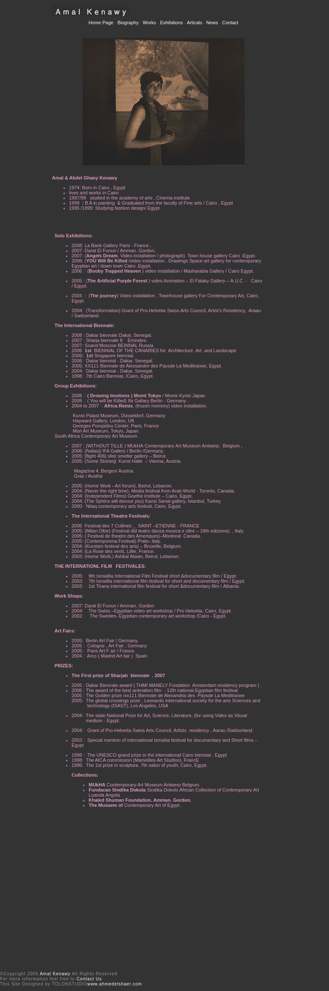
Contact (230, 22)
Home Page (102, 22)
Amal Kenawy (55, 973)
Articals (194, 22)
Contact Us (89, 979)
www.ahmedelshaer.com (114, 984)
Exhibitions (171, 22)
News (212, 22)
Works (149, 22)
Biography (127, 22)
